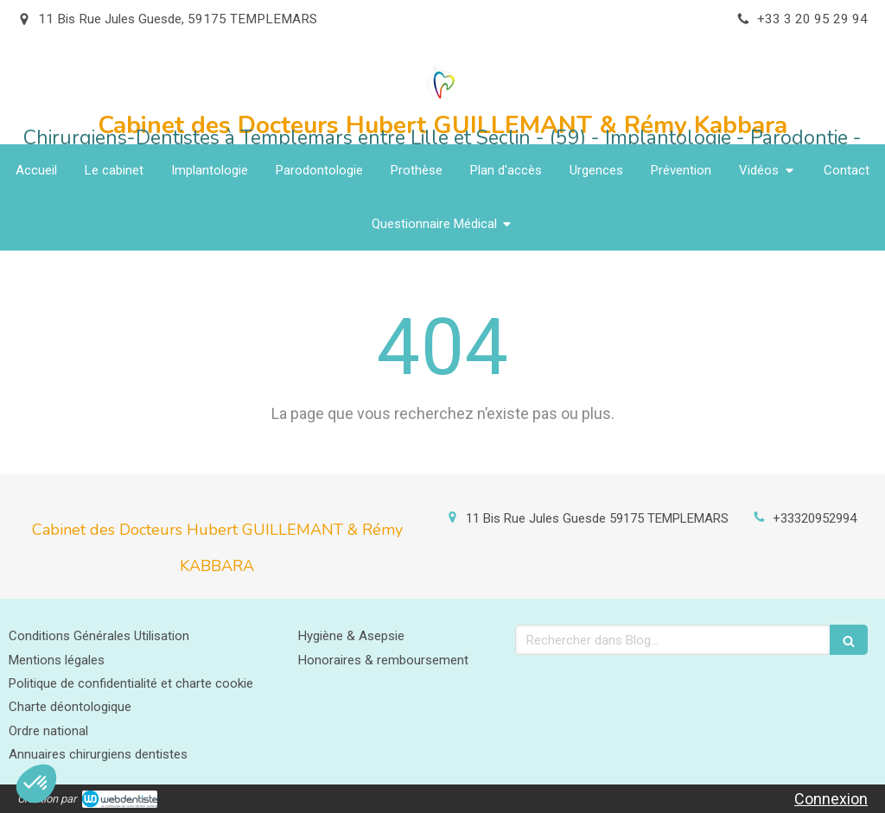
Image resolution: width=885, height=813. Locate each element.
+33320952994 (814, 518)
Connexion (831, 799)
